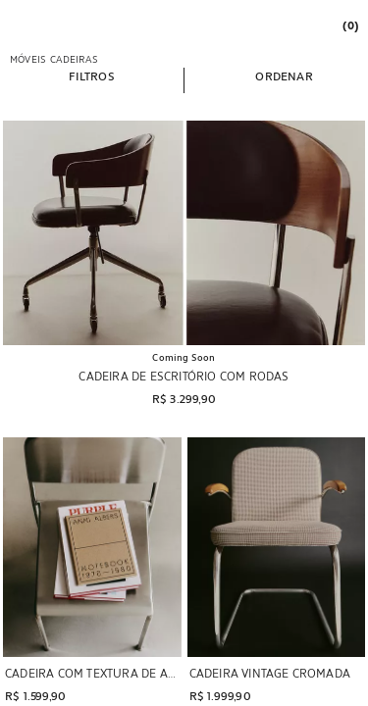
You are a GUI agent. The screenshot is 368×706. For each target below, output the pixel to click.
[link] (349, 25)
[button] (91, 75)
